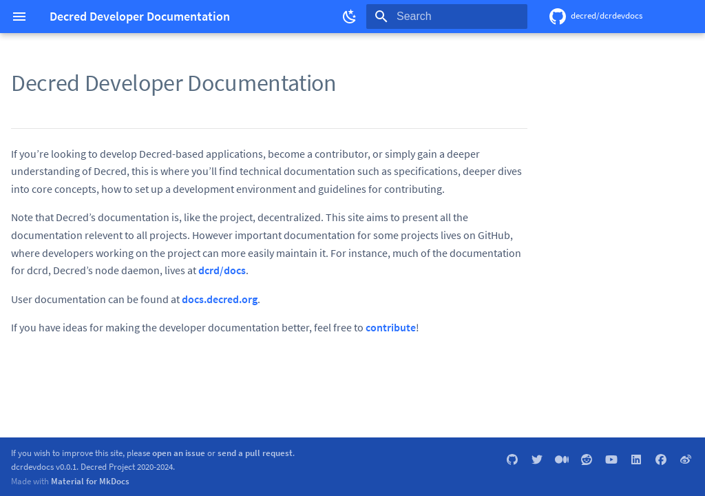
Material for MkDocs (90, 480)
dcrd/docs (222, 270)
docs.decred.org (219, 299)
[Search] (446, 16)
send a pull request (255, 452)
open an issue (178, 452)
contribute (391, 327)
